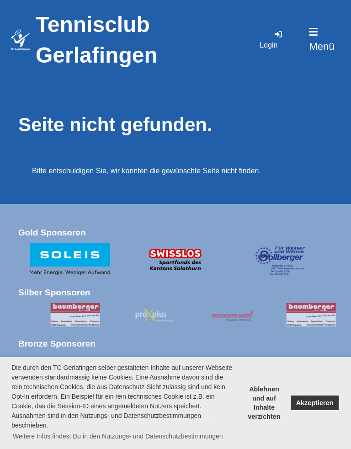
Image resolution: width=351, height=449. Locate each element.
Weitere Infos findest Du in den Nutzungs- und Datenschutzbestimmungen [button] (118, 436)
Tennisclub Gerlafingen (97, 39)
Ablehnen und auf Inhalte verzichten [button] (264, 402)
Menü (321, 39)
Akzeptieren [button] (315, 402)
